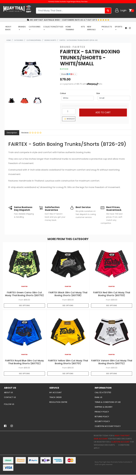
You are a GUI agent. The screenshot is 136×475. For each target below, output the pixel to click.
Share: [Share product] (68, 74)
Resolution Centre (58, 402)
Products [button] (107, 26)
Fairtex (79, 47)
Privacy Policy (102, 411)
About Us (8, 392)
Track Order (55, 397)
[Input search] (70, 10)
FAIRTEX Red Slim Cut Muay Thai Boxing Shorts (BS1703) (111, 294)
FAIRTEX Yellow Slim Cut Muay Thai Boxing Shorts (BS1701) (68, 362)
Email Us (98, 397)
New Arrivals (91, 28)
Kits (83, 26)
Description (12, 132)
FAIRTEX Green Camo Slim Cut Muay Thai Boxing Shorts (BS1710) (24, 294)
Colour (63, 93)
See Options (24, 305)
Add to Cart (103, 112)
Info (100, 84)
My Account (55, 392)
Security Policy (102, 421)
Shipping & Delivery (103, 407)
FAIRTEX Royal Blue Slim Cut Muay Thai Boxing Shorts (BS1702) (24, 362)
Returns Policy (102, 416)
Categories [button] (34, 26)
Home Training (69, 28)
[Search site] (108, 10)
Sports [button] (118, 26)
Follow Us (9, 404)
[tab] (12, 132)
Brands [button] (22, 26)
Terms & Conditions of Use (108, 402)
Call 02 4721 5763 (103, 392)
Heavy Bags (8, 28)
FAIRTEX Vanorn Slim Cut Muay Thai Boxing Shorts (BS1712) (111, 362)
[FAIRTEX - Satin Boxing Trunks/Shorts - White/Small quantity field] (68, 111)
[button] (68, 119)
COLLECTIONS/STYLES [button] (53, 26)
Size (98, 93)
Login (123, 10)
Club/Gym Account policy (108, 426)
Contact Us (10, 397)
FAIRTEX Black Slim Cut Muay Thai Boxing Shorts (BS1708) (68, 294)
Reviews (31, 132)
